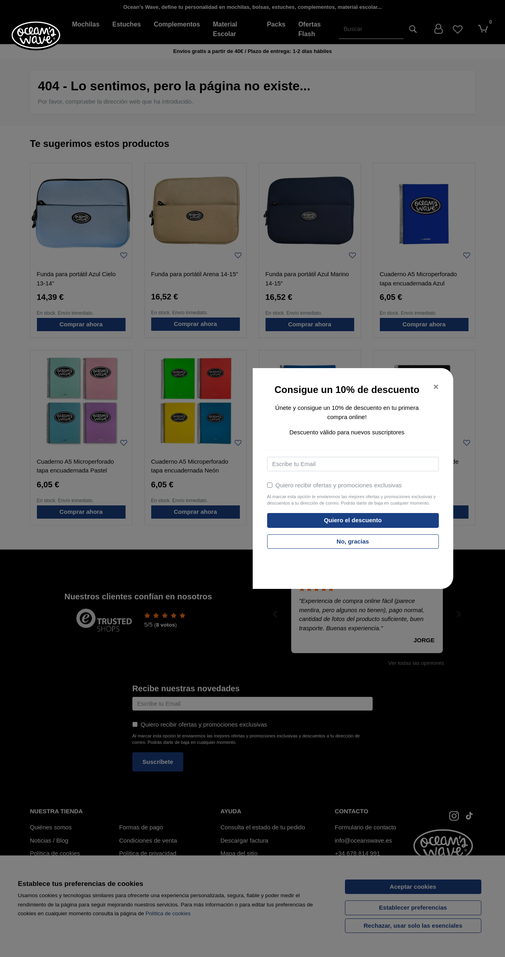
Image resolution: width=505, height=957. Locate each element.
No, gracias (353, 541)
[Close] (436, 387)
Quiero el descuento (352, 520)
